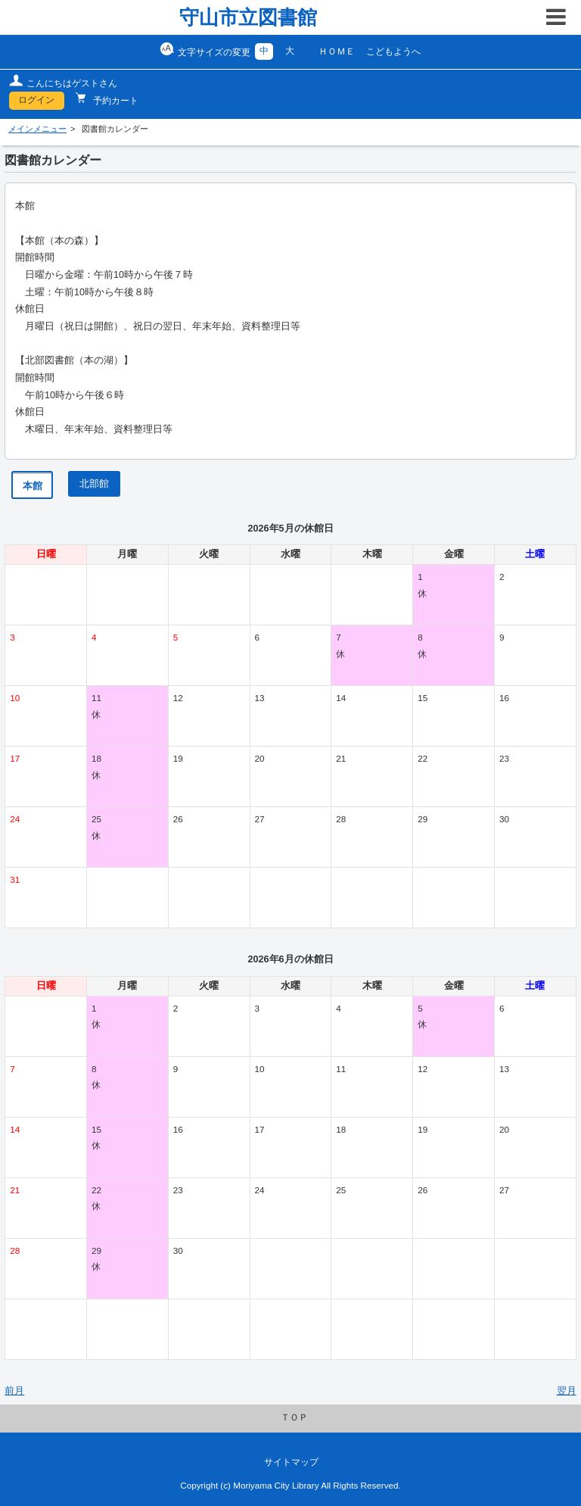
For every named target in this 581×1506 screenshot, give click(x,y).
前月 (14, 1391)
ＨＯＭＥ (336, 51)
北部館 (94, 484)
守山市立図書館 (248, 17)
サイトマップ (291, 1462)
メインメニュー (37, 128)
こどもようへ (393, 51)
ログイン (36, 100)
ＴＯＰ (294, 1417)
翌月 (566, 1391)
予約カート (114, 100)
